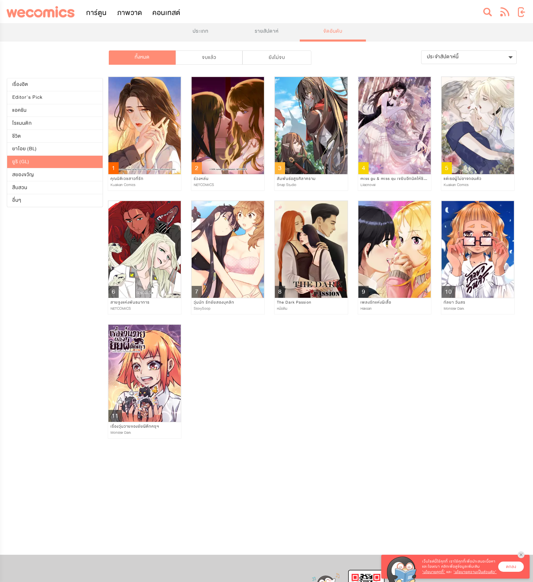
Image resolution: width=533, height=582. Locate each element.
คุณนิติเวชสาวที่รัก (127, 178)
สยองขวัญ (23, 174)
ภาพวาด (129, 13)
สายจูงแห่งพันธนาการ (130, 302)
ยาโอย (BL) (24, 148)
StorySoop (202, 308)
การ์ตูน (96, 13)
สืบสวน (19, 187)
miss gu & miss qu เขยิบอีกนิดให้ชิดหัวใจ (397, 178)
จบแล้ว (209, 57)
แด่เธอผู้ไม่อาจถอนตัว (463, 178)
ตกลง (511, 566)
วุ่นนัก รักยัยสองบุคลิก (214, 302)
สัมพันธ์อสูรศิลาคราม (296, 178)
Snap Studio (286, 185)
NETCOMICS (204, 185)
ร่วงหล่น (201, 178)
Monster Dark (454, 308)
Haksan (366, 308)
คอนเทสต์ (166, 13)
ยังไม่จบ (277, 57)
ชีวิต (16, 136)
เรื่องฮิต (20, 84)
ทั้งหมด (142, 57)
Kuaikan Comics (122, 185)
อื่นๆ (16, 200)
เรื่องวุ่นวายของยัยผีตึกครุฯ (134, 426)
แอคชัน (19, 110)
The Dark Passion (294, 302)
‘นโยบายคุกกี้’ (433, 572)
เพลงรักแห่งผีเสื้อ (375, 302)
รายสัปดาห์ (267, 31)
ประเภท (200, 31)
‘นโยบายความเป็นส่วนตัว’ (475, 572)
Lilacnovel (367, 185)
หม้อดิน (282, 308)
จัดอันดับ (332, 31)
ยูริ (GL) (20, 161)
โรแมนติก (22, 123)
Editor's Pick (27, 97)
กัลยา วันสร (454, 302)
